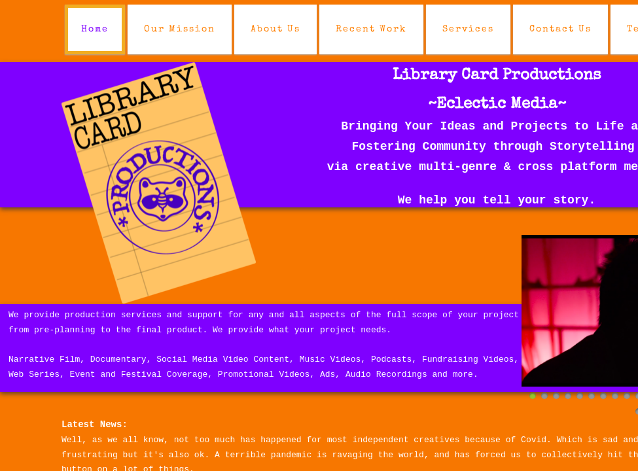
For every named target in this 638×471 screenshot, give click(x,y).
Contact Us (560, 29)
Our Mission (179, 29)
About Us (275, 29)
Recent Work (371, 29)
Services (468, 29)
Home (95, 29)
